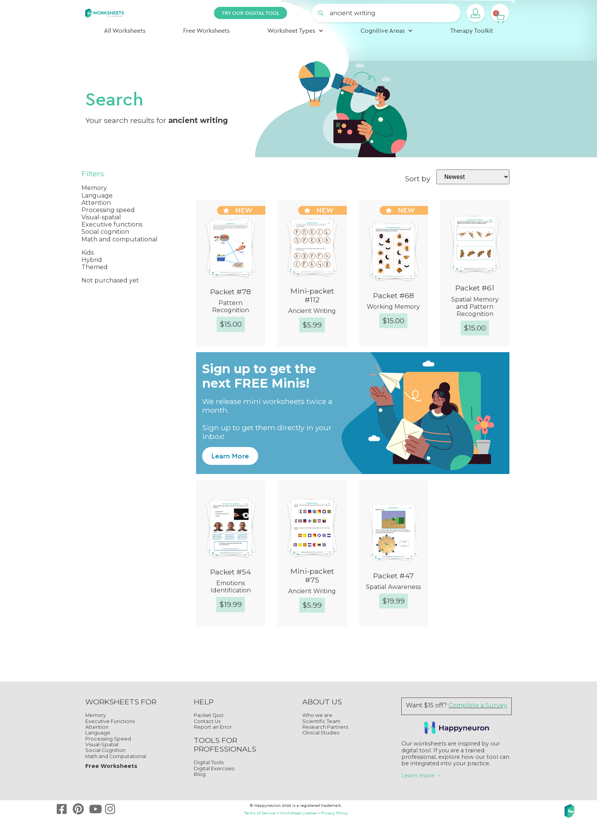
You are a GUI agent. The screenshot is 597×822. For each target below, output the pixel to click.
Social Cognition (105, 750)
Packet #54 (230, 571)
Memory (95, 715)
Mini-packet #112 (312, 295)
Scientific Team (321, 721)
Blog (200, 774)
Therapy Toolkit (471, 30)
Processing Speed (108, 739)
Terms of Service (260, 813)
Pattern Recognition (230, 306)
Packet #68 (393, 295)
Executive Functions (110, 721)
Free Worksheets (206, 30)
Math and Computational (115, 756)
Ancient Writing (312, 310)
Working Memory (393, 306)
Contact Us (207, 721)
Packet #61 (474, 287)
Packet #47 (393, 575)
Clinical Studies (320, 733)
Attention (97, 727)
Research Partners (325, 727)
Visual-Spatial (101, 744)
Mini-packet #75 (312, 575)
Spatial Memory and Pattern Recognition (475, 307)
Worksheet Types (295, 31)
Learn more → (421, 775)
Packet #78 (230, 291)
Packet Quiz (208, 715)
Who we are (317, 715)
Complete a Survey (478, 705)
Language (97, 733)
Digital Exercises (214, 768)
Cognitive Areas (386, 31)
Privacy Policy (334, 813)
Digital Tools (208, 762)
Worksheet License (298, 813)
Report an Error (213, 727)
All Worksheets (124, 30)
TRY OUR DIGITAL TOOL (250, 13)
